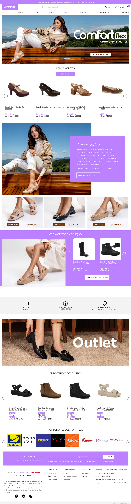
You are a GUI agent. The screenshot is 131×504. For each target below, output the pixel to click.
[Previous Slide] (4, 40)
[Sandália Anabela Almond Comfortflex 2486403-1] (109, 400)
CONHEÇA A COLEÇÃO (87, 175)
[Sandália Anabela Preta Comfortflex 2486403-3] (21, 400)
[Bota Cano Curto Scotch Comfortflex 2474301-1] (51, 400)
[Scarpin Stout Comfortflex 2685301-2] (50, 98)
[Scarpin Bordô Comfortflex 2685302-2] (19, 98)
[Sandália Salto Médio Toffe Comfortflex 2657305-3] (81, 98)
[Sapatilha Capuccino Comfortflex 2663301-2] (112, 98)
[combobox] (65, 7)
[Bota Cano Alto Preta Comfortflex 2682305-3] (84, 255)
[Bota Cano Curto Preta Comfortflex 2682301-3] (110, 255)
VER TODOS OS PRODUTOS (97, 277)
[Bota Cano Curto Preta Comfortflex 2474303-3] (80, 400)
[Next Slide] (127, 40)
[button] (62, 58)
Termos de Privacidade (85, 461)
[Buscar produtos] (88, 7)
